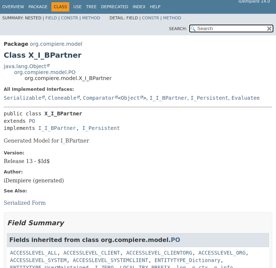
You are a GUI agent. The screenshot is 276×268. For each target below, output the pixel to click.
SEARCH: (178, 28)
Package (38, 6)
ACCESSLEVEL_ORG (222, 253)
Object (130, 98)
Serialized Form (25, 203)
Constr (69, 18)
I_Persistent (209, 98)
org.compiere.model (56, 44)
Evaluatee (246, 98)
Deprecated (114, 6)
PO (32, 121)
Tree (91, 6)
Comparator (98, 98)
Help (155, 6)
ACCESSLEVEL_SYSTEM (38, 260)
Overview (13, 6)
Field (51, 18)
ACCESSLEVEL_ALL (33, 253)
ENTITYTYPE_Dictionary (188, 260)
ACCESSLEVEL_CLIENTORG (159, 253)
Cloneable (62, 98)
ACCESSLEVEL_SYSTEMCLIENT (110, 260)
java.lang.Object (25, 66)
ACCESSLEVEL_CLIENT (91, 253)
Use (77, 6)
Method (91, 18)
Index (139, 6)
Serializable (22, 98)
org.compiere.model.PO (45, 72)
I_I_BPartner (168, 98)
